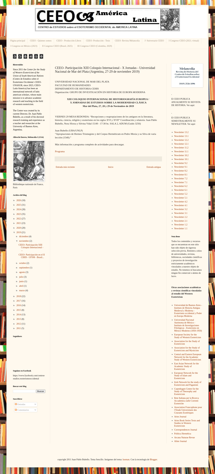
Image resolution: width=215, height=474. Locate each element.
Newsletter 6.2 (181, 186)
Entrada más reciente (65, 167)
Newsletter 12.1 (181, 144)
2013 (19, 319)
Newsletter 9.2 (181, 163)
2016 (19, 305)
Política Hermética (182, 433)
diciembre (24, 236)
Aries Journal (180, 416)
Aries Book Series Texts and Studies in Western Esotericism (187, 423)
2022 (19, 218)
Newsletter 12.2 (181, 140)
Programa (60, 151)
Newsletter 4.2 (181, 201)
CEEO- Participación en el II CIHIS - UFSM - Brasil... (32, 256)
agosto (22, 272)
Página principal (17, 40)
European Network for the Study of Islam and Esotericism (186, 376)
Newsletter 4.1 (181, 205)
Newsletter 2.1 (181, 221)
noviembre (24, 241)
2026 (19, 200)
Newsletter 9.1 (181, 167)
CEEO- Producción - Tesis (98, 40)
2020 (19, 228)
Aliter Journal (180, 441)
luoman (126, 459)
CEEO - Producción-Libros (68, 40)
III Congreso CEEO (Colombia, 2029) (94, 46)
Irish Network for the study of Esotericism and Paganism (187, 383)
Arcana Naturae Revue (184, 437)
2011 (19, 328)
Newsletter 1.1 (181, 228)
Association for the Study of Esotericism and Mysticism (187, 349)
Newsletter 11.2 (181, 147)
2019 (19, 232)
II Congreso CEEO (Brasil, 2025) (57, 46)
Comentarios (22, 410)
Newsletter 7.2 (181, 178)
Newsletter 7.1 (181, 182)
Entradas (20, 404)
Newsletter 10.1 (181, 159)
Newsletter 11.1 (181, 151)
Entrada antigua (154, 167)
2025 (19, 205)
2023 (19, 214)
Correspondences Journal (185, 430)
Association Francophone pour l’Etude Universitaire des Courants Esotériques (188, 410)
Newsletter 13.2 (181, 132)
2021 (19, 223)
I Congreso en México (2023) (24, 46)
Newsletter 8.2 (181, 171)
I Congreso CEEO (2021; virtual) (184, 40)
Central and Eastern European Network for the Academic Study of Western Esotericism (187, 357)
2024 (19, 209)
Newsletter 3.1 (181, 213)
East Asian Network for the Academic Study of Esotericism (186, 366)
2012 (19, 324)
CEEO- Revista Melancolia (127, 40)
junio (21, 281)
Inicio (110, 167)
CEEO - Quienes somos (40, 40)
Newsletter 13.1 (181, 136)
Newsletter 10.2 (181, 155)
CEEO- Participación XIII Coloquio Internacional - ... (31, 248)
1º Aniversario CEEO (154, 40)
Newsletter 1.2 (181, 224)
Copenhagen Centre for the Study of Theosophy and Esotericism (186, 392)
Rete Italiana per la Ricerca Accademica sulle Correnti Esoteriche (186, 401)
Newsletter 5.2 (181, 194)
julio (21, 277)
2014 (19, 314)
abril (21, 286)
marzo (22, 290)
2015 (19, 310)
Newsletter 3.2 (181, 209)
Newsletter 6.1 (181, 190)
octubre (22, 263)
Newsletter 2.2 (181, 217)
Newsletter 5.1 (181, 198)
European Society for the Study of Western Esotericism (187, 336)
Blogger (153, 459)
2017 (19, 301)
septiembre (24, 267)
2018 (19, 296)
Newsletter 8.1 (181, 174)
